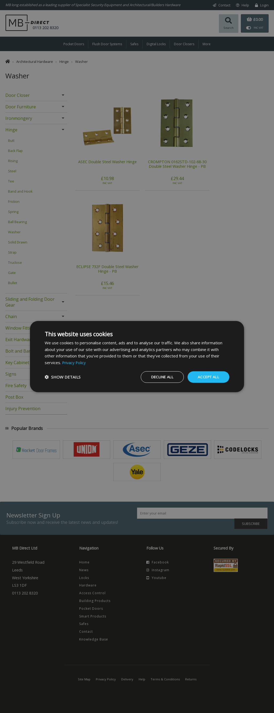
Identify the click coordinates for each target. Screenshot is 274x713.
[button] (63, 377)
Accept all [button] (207, 376)
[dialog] (137, 356)
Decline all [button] (159, 376)
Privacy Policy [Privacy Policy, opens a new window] (74, 362)
